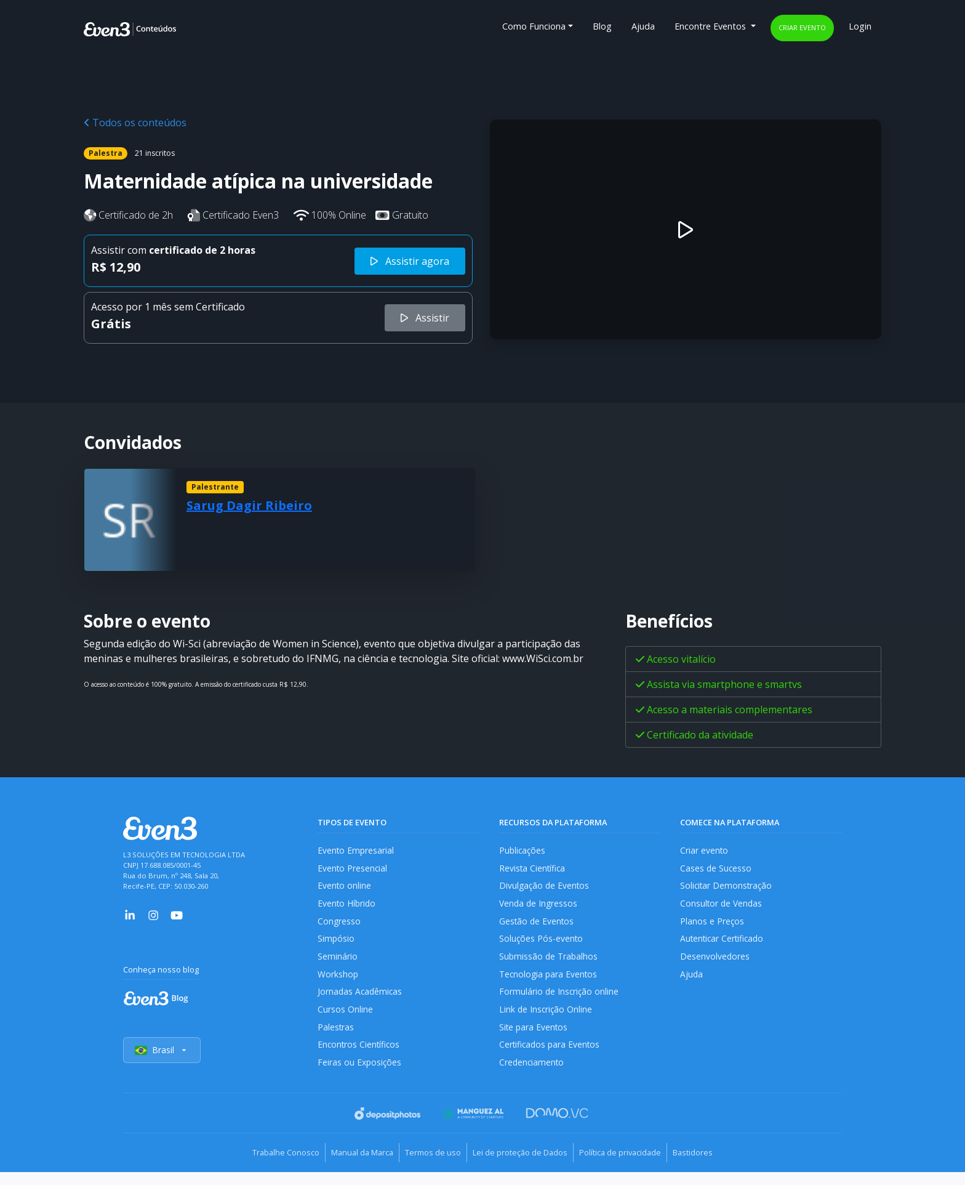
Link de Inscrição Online (546, 1019)
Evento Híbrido (348, 907)
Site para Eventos (535, 1039)
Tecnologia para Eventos (550, 982)
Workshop (338, 982)
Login (860, 26)
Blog (602, 26)
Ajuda (643, 26)
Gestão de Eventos (538, 926)
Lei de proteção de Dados (524, 1166)
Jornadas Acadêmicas (361, 1001)
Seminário (338, 963)
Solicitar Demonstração (727, 888)
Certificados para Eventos (551, 1057)
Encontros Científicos (360, 1057)
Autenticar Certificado (724, 944)
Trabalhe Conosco (264, 1166)
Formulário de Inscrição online (559, 1001)
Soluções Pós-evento (542, 944)
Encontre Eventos (711, 26)
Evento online (345, 888)
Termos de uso (429, 1166)
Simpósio (336, 944)
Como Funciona (534, 26)
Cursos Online (345, 1019)
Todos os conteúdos (135, 122)
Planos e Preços (712, 926)
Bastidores (714, 1166)
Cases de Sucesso (716, 869)
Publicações (523, 850)
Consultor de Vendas (722, 907)
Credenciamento (532, 1076)
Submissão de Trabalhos (549, 963)
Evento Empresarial (357, 850)
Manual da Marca (349, 1166)
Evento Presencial (353, 869)
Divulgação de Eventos (545, 888)
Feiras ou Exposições (360, 1076)
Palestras (336, 1039)
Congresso (339, 926)
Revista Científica (533, 869)
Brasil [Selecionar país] (162, 1064)
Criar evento (802, 27)
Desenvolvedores (715, 963)
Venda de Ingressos (539, 907)
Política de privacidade (633, 1166)
